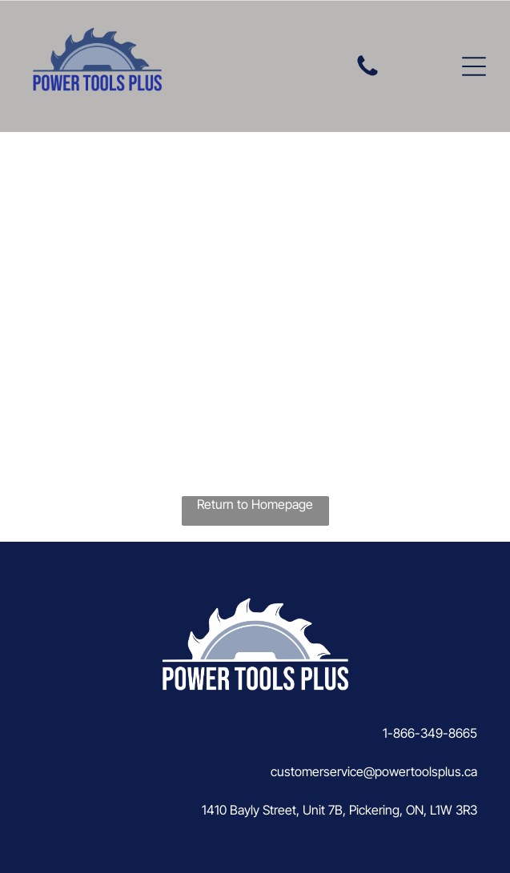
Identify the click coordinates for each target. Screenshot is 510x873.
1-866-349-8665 (430, 733)
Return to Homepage (255, 504)
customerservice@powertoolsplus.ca (374, 771)
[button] (474, 66)
